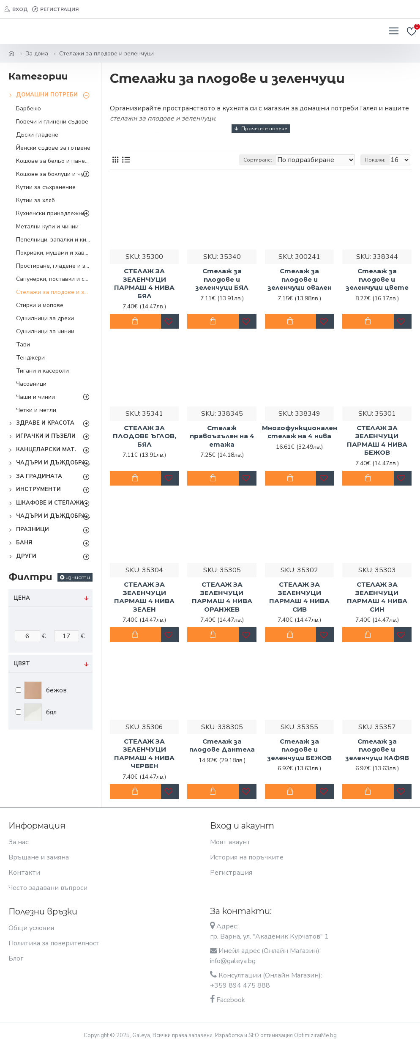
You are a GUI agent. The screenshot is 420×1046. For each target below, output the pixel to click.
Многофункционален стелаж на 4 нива (299, 432)
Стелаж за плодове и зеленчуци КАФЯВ (377, 749)
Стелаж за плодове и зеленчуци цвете (377, 279)
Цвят (22, 663)
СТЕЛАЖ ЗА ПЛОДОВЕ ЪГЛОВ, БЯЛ (144, 436)
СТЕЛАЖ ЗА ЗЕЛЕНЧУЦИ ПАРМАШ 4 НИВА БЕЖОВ (377, 440)
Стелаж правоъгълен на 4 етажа (222, 436)
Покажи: (375, 159)
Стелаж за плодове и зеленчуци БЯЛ (221, 279)
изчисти (77, 577)
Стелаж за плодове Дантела (222, 745)
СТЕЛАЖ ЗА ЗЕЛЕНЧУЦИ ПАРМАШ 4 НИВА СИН (377, 596)
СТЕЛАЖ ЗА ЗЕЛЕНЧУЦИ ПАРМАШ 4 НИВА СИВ (299, 596)
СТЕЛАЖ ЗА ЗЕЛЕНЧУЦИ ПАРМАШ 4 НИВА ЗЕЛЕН (144, 596)
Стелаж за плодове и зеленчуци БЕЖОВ (299, 749)
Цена (22, 598)
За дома (36, 53)
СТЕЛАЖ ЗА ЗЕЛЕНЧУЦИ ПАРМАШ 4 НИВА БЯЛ (144, 283)
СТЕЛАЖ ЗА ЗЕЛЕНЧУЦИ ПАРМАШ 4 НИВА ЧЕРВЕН (144, 753)
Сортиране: (257, 159)
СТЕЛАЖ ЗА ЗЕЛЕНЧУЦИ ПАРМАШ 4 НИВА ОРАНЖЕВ (222, 596)
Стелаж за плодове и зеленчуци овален (299, 279)
